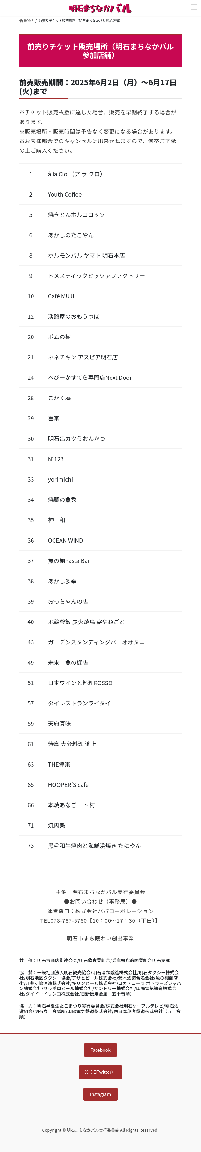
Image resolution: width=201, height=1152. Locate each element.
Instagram (100, 1094)
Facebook (100, 1050)
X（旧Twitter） (100, 1072)
